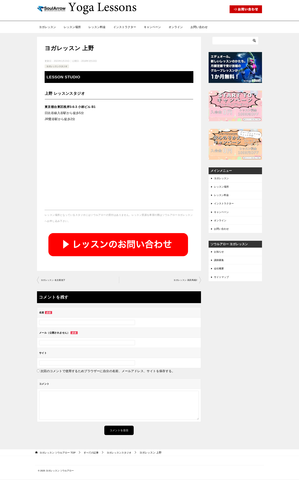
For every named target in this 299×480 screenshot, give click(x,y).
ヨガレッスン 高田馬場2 (184, 280)
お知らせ (219, 254)
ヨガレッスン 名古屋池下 (54, 280)
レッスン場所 (72, 27)
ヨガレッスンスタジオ (57, 66)
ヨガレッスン (47, 27)
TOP (58, 452)
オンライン (176, 27)
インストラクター (124, 27)
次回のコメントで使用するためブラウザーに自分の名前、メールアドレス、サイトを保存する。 (107, 371)
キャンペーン (152, 27)
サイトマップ (222, 281)
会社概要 (219, 272)
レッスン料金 (97, 27)
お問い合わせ (199, 27)
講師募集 (219, 263)
